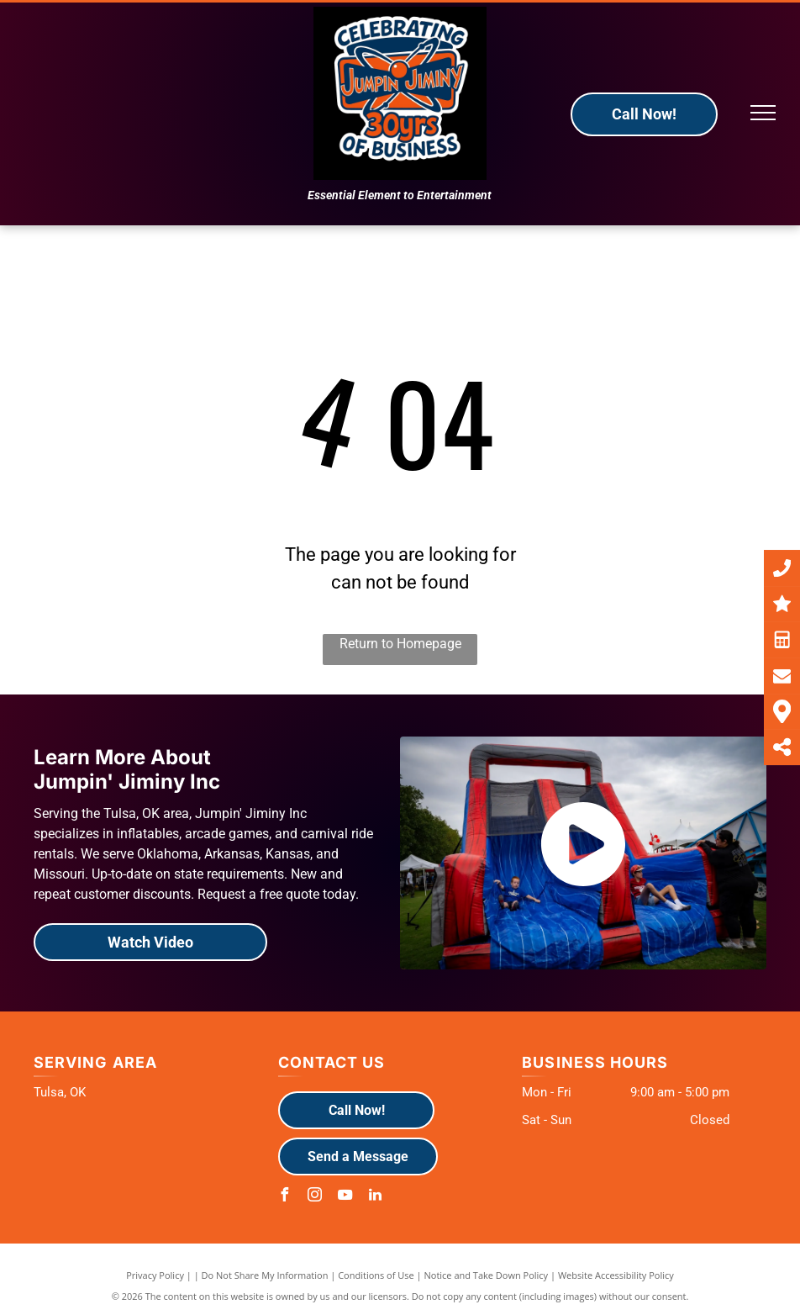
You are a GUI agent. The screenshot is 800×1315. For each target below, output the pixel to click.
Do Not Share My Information (265, 1275)
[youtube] (345, 1197)
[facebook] (285, 1197)
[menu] (763, 113)
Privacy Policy (155, 1275)
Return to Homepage (400, 644)
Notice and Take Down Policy (486, 1275)
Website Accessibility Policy (616, 1275)
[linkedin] (376, 1197)
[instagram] (315, 1197)
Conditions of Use (376, 1275)
